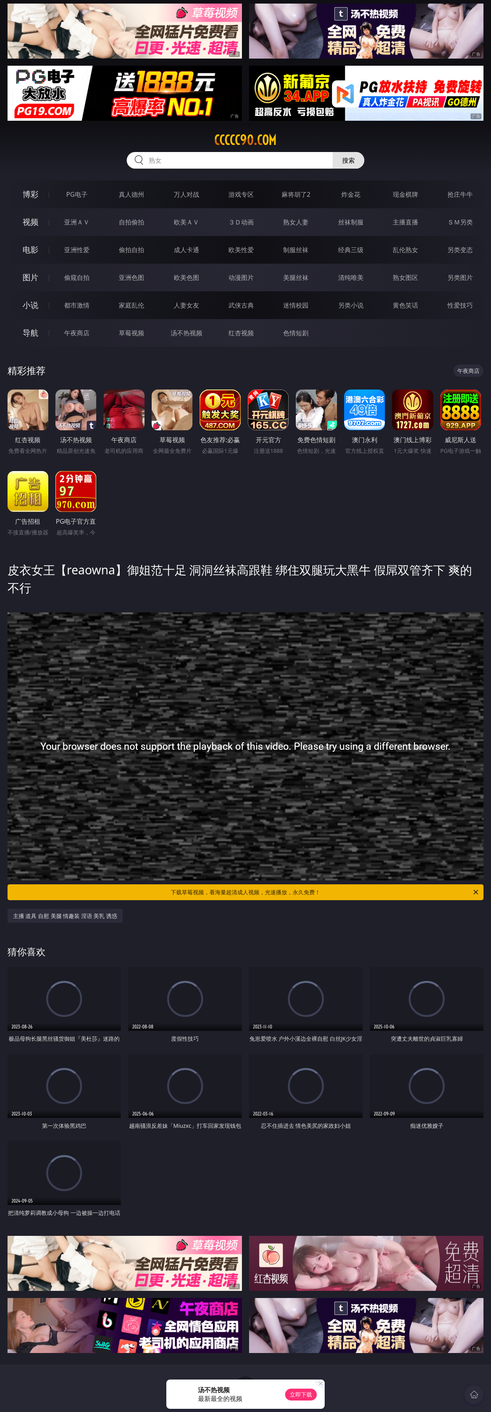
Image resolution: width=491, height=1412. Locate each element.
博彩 (30, 194)
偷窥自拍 (76, 277)
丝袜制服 (350, 222)
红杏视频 (241, 333)
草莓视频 (131, 333)
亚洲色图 (131, 277)
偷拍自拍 (131, 249)
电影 (30, 249)
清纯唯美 (350, 277)
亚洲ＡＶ (76, 222)
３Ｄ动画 (241, 222)
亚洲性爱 (76, 249)
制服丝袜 (295, 249)
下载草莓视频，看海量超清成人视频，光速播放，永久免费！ (325, 892)
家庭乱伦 (131, 305)
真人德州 (131, 194)
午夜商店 (76, 333)
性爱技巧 (460, 305)
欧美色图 (186, 277)
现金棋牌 (405, 194)
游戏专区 (241, 194)
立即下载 (301, 1394)
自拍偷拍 (131, 222)
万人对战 (186, 194)
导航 (30, 332)
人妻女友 (186, 305)
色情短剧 (295, 333)
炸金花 (350, 194)
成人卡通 (186, 249)
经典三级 (350, 249)
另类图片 (460, 277)
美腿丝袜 (295, 277)
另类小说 (350, 305)
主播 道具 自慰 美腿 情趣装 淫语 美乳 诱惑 (65, 916)
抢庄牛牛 (460, 194)
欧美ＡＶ (186, 222)
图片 (30, 277)
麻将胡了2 (296, 194)
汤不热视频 (186, 333)
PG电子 (76, 194)
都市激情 (76, 305)
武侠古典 (241, 305)
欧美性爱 (241, 249)
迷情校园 (295, 305)
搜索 (348, 160)
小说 (30, 305)
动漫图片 (241, 277)
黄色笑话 (405, 305)
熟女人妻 (295, 222)
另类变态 (460, 249)
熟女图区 (405, 277)
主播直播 (405, 222)
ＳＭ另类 (460, 222)
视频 (30, 222)
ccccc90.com (245, 140)
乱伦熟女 (405, 249)
